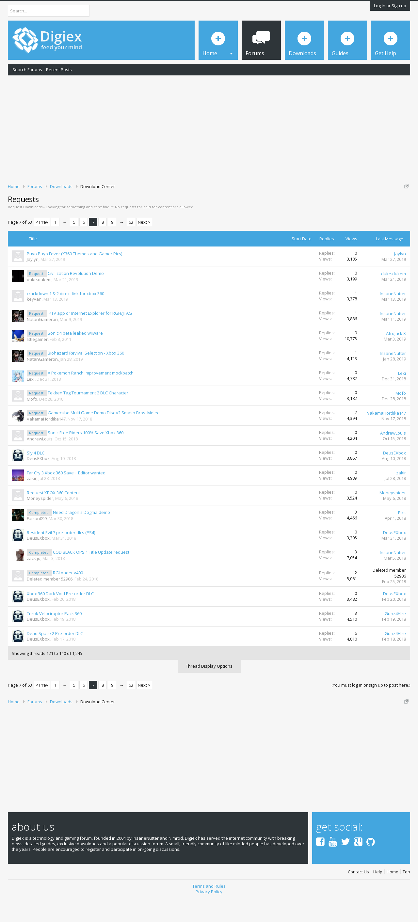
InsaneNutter (393, 316)
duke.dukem (39, 302)
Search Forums (27, 69)
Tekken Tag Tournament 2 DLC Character (88, 415)
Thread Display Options (209, 689)
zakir (32, 501)
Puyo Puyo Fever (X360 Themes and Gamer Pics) (74, 276)
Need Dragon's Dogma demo (81, 535)
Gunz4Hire (395, 636)
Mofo (32, 421)
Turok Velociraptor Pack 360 (54, 636)
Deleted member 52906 (49, 601)
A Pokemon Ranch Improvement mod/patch (91, 395)
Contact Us (358, 894)
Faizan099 (37, 541)
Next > (144, 245)
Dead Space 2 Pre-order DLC (55, 656)
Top (406, 894)
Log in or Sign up (390, 5)
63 (131, 245)
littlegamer (37, 362)
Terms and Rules (209, 909)
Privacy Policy (209, 914)
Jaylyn (33, 282)
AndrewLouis (40, 461)
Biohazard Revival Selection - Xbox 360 (86, 375)
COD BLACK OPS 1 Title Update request (91, 575)
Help (377, 894)
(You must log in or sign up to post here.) (370, 707)
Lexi (31, 402)
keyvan (34, 322)
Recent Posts (59, 69)
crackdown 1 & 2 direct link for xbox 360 (65, 316)
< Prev (42, 245)
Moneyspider (40, 521)
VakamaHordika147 (46, 441)
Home (392, 894)
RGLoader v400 (68, 595)
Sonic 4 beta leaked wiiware (75, 355)
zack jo (33, 581)
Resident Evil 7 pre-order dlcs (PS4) (61, 555)
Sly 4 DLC (35, 475)
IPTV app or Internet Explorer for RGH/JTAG (90, 336)
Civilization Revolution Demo (76, 296)
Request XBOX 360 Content (53, 515)
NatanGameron (42, 342)
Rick (402, 535)
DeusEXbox (38, 481)
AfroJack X (396, 356)
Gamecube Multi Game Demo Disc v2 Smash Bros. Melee (104, 435)
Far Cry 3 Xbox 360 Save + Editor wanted (66, 495)
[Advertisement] (209, 128)
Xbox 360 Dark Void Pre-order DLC (60, 616)
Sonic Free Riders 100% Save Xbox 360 (85, 455)
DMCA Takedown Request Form (186, 206)
